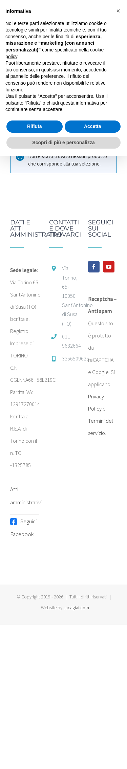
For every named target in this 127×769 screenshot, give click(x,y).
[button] (118, 10)
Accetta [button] (92, 126)
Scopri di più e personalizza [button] (63, 142)
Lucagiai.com (76, 608)
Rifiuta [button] (34, 126)
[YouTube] (108, 266)
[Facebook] (94, 266)
